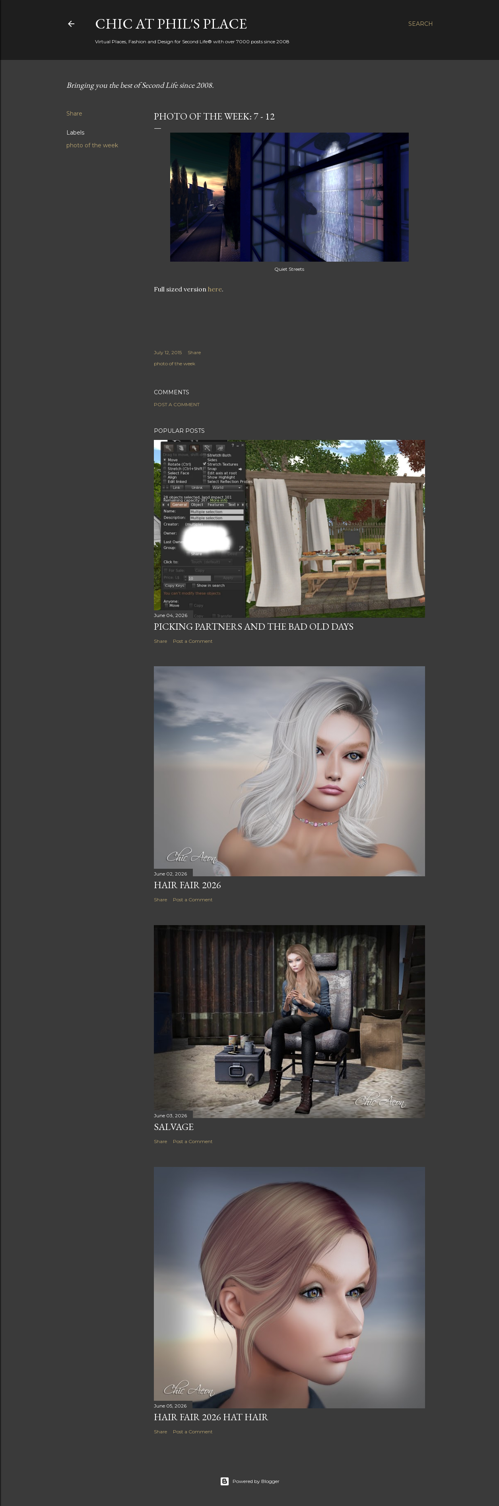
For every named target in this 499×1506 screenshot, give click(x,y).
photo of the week (92, 145)
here (215, 289)
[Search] (420, 23)
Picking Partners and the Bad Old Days (253, 626)
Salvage (174, 1126)
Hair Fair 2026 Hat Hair (211, 1417)
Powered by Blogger (250, 1481)
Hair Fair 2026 (187, 885)
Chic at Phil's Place (171, 23)
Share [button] (74, 113)
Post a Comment (177, 404)
